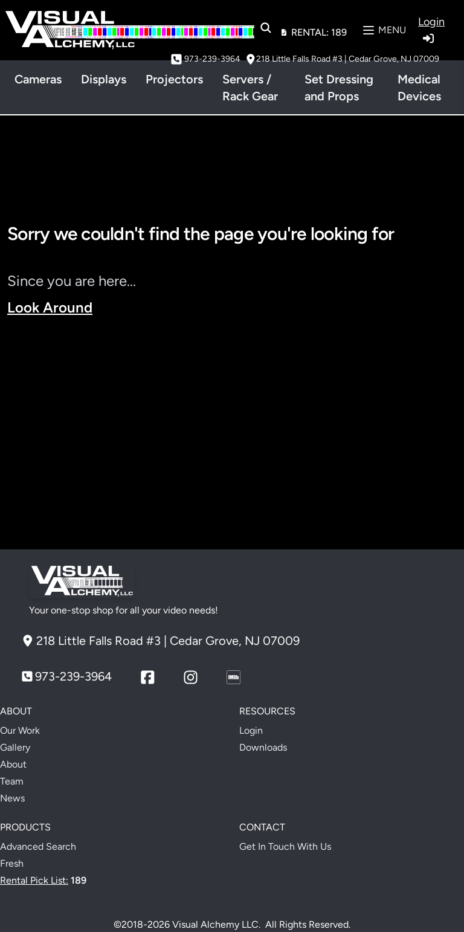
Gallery (15, 747)
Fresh (12, 863)
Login (251, 730)
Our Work (20, 730)
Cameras (38, 79)
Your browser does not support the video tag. (232, 433)
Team (12, 781)
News (12, 798)
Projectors (174, 79)
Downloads (263, 747)
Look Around (49, 307)
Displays (103, 79)
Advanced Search (38, 846)
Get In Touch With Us (285, 846)
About (13, 764)
